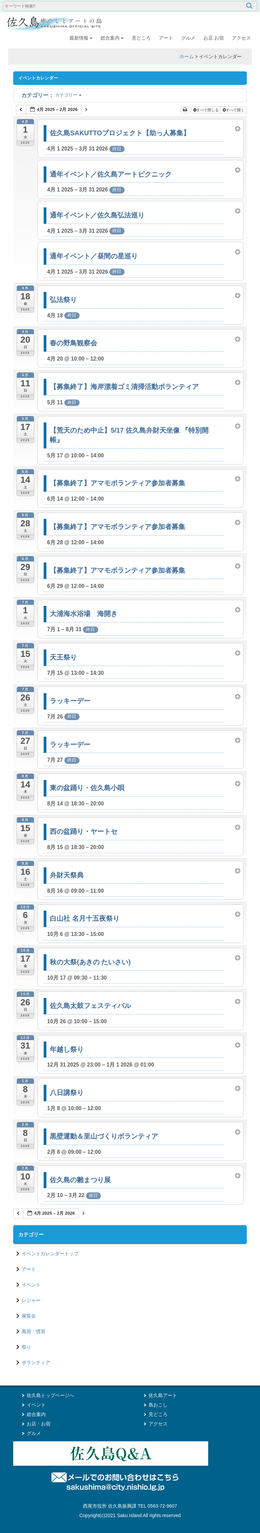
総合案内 (112, 38)
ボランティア (36, 1362)
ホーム (186, 56)
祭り (26, 1347)
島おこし (158, 1405)
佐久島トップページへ (50, 1395)
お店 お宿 (213, 38)
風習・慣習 (33, 1331)
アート (166, 38)
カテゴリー (51, 94)
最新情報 (80, 38)
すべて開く (234, 110)
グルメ (188, 38)
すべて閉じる (206, 110)
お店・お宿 (38, 1423)
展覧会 (29, 1316)
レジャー (31, 1300)
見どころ (141, 38)
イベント (31, 1284)
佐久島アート (163, 1395)
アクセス (241, 38)
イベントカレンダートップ (50, 1253)
